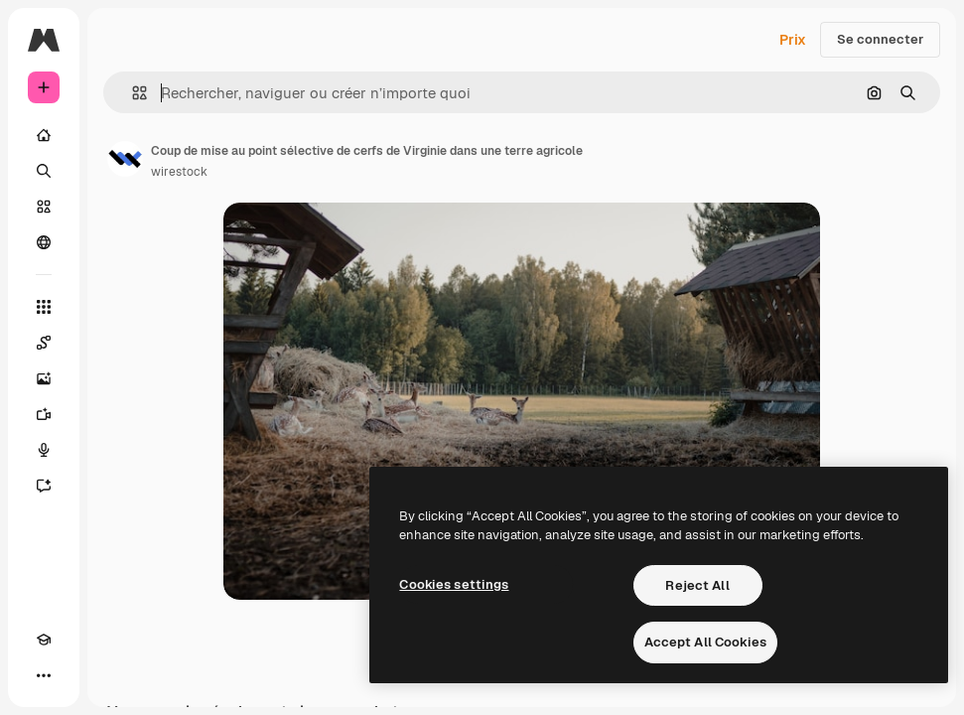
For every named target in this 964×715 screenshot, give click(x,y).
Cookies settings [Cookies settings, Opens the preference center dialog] (453, 584)
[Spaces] (44, 342)
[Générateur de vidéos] (44, 414)
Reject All (697, 585)
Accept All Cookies (705, 642)
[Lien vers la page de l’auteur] (125, 159)
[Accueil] (44, 135)
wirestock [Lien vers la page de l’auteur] (179, 172)
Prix (792, 40)
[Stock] (44, 206)
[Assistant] (44, 485)
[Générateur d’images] (44, 378)
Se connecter (880, 39)
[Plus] (44, 675)
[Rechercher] (44, 171)
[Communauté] (44, 242)
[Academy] (44, 639)
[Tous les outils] (44, 307)
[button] (131, 92)
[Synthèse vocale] (44, 450)
